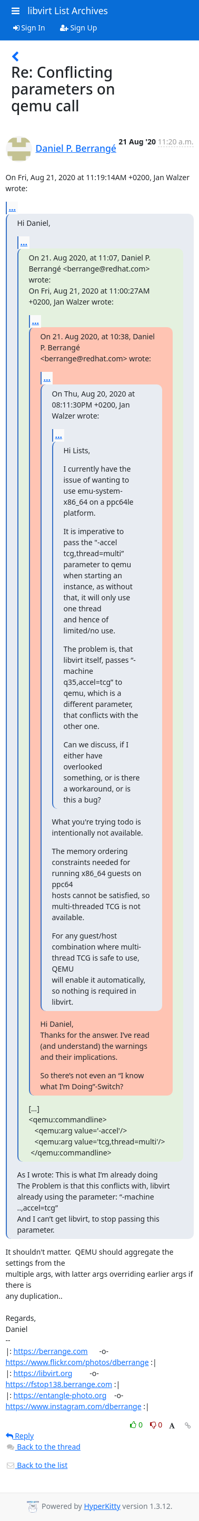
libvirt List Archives (67, 10)
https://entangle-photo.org (60, 1395)
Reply (20, 1436)
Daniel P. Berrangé (76, 148)
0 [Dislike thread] (156, 1425)
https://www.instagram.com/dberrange (74, 1406)
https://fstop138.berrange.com (59, 1384)
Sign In (29, 28)
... (12, 207)
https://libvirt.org (43, 1373)
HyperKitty (102, 1506)
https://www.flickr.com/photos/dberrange (77, 1362)
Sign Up (78, 28)
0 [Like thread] (137, 1425)
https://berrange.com (51, 1351)
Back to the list (37, 1465)
